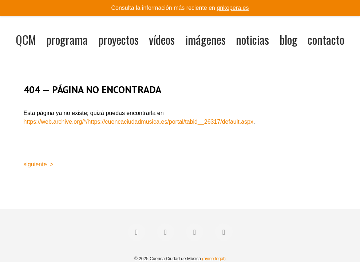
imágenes (205, 39)
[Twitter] (165, 232)
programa (67, 39)
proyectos (118, 39)
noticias (252, 39)
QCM (26, 39)
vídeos (162, 39)
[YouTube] (224, 232)
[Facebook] (136, 232)
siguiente (35, 164)
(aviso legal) (214, 258)
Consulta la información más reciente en (180, 8)
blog (288, 39)
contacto (326, 39)
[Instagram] (194, 232)
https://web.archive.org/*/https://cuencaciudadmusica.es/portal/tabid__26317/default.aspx (139, 122)
